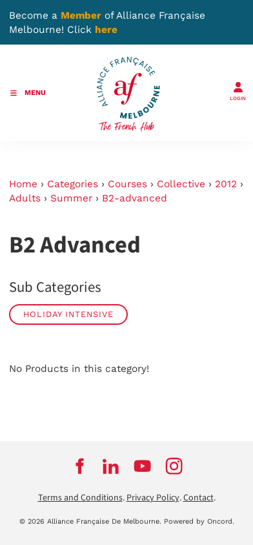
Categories (72, 184)
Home (23, 184)
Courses (127, 184)
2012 (226, 184)
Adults (25, 198)
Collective (181, 184)
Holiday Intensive (68, 314)
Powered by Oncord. (199, 521)
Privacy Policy (152, 498)
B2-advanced (134, 198)
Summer (71, 198)
